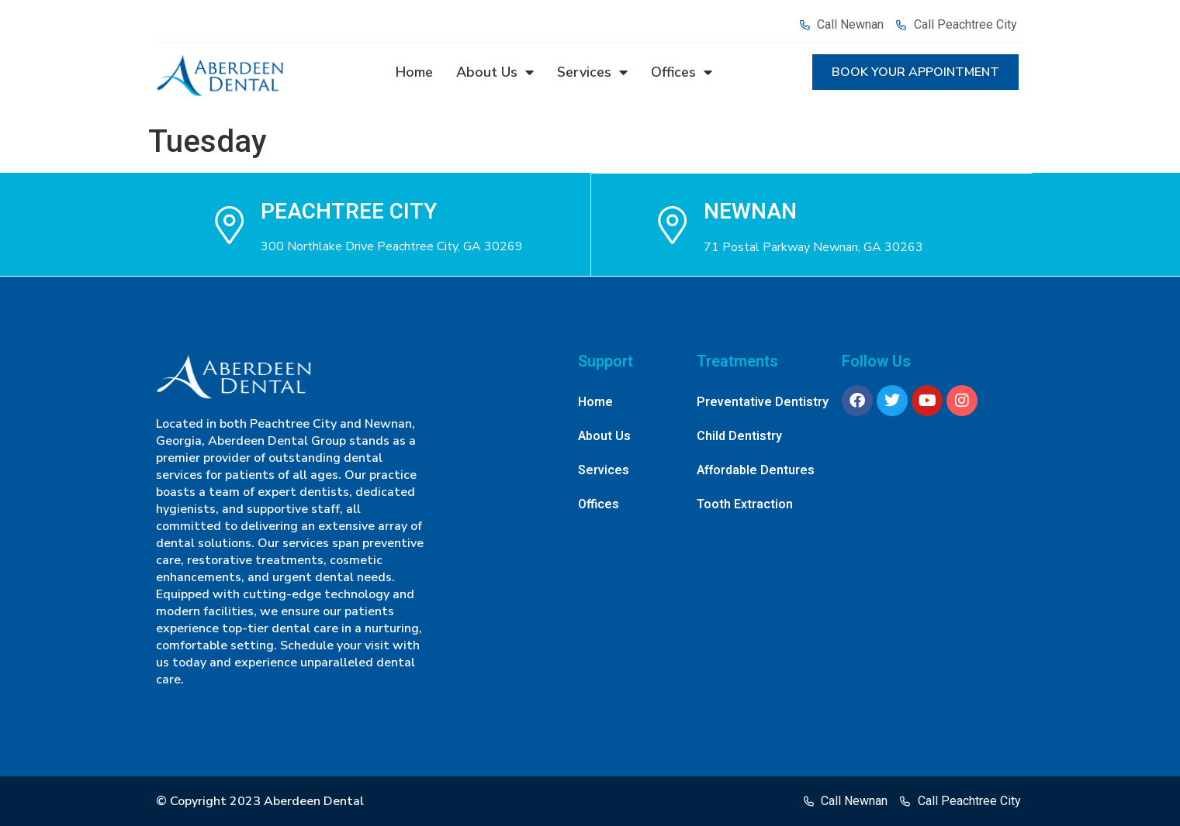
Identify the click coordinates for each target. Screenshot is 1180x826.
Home (414, 72)
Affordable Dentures (756, 470)
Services (592, 72)
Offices (681, 72)
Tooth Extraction (745, 504)
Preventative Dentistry (763, 402)
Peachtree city (349, 211)
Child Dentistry (739, 436)
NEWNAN (751, 211)
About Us (495, 72)
